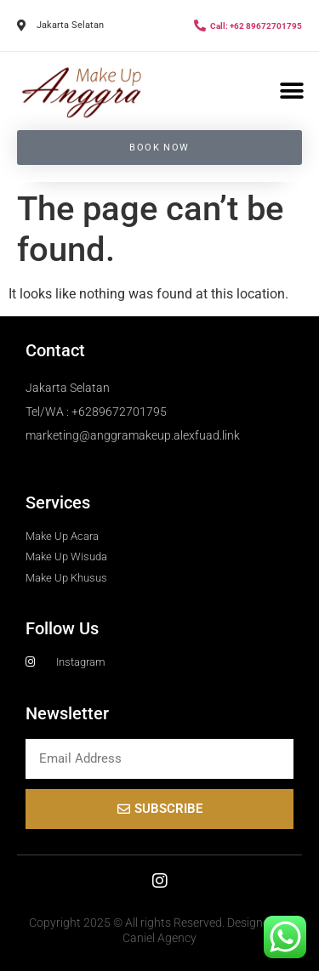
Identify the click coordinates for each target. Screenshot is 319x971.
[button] (291, 90)
